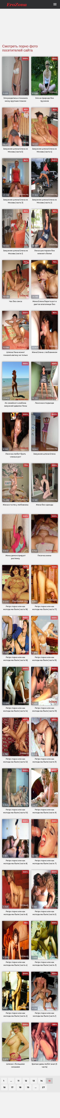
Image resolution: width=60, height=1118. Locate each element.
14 (41, 1080)
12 (26, 1080)
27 (43, 1087)
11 (18, 1080)
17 (12, 1087)
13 (34, 1080)
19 (28, 1087)
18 (20, 1087)
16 (4, 1087)
